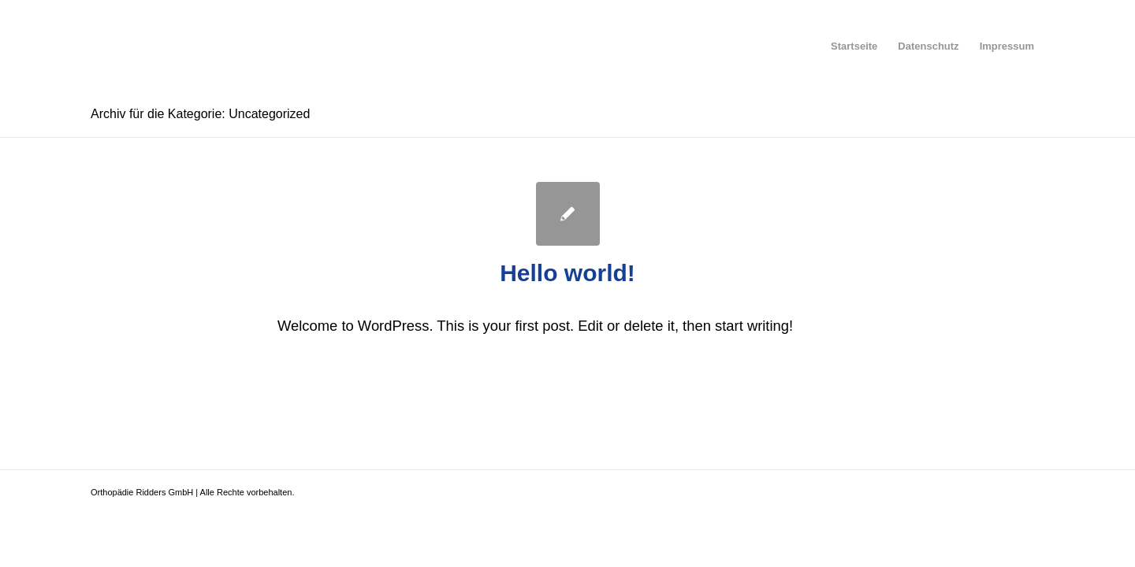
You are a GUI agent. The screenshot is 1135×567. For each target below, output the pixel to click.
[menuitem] (854, 46)
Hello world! (567, 273)
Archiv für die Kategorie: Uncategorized (200, 113)
